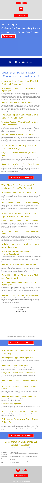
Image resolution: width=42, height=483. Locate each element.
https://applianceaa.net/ (21, 311)
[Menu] (21, 9)
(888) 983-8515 (21, 309)
